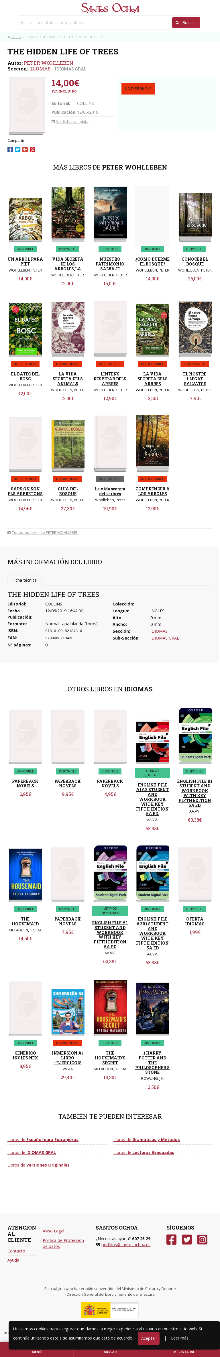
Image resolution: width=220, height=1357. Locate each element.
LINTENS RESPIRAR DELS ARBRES (110, 378)
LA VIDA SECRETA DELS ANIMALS (68, 378)
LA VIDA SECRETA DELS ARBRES (153, 378)
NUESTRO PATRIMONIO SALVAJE (110, 264)
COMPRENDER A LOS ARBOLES (152, 491)
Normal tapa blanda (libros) (71, 623)
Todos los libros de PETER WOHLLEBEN (42, 532)
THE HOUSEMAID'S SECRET (110, 1057)
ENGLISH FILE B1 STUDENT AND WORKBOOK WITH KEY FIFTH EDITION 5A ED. (194, 793)
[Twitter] (187, 1240)
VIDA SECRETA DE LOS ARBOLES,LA (67, 264)
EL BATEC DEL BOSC (25, 376)
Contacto (16, 1251)
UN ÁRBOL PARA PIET (25, 261)
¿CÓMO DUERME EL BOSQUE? (152, 261)
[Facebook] (171, 1240)
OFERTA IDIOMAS (195, 921)
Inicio (14, 37)
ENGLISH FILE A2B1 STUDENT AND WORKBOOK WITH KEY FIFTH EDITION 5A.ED (152, 933)
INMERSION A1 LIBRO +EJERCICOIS (68, 1057)
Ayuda (13, 1260)
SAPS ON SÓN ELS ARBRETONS (25, 491)
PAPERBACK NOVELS (25, 783)
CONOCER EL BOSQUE (195, 261)
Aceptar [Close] (148, 1338)
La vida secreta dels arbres (110, 491)
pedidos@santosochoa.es (125, 1244)
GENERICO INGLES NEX (25, 1055)
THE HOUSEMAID (25, 921)
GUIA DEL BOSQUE (68, 491)
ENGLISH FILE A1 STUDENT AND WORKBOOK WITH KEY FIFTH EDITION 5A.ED (110, 934)
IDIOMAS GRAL (71, 69)
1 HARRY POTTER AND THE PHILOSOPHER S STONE (152, 1062)
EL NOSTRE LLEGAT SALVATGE (194, 378)
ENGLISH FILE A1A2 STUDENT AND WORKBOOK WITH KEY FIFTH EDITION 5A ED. (152, 799)
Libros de (42, 1139)
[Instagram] (202, 1240)
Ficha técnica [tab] (24, 580)
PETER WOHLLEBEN (48, 63)
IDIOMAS (40, 68)
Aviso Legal (53, 1231)
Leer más (179, 1338)
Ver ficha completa (70, 121)
